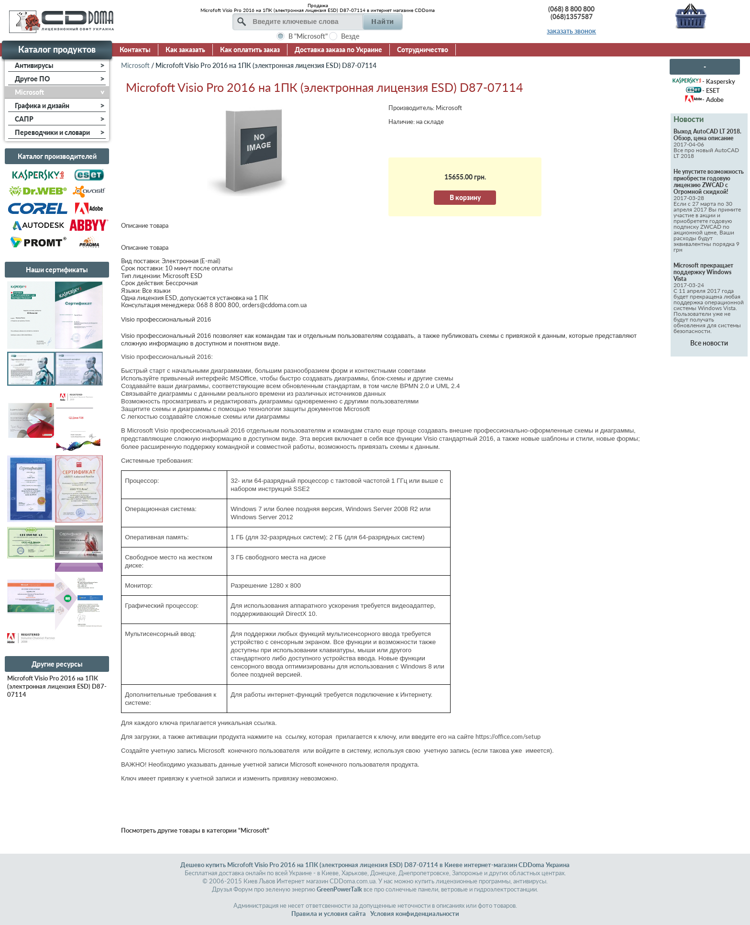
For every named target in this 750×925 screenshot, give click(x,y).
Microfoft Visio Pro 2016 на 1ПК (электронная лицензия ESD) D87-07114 (57, 686)
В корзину (465, 197)
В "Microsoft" (308, 36)
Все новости (709, 343)
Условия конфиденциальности (414, 913)
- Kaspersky (718, 81)
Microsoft (135, 65)
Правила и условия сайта (328, 913)
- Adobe (713, 99)
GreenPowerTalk (339, 889)
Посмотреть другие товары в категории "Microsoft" (195, 830)
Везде (350, 36)
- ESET (711, 90)
